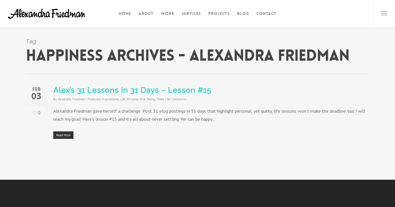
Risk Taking (148, 99)
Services (191, 13)
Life (123, 99)
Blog (243, 13)
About (146, 13)
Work (167, 13)
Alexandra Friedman (72, 99)
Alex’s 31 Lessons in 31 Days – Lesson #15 (132, 90)
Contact (266, 13)
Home (125, 13)
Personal (133, 99)
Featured (94, 99)
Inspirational (110, 99)
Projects (219, 13)
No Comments (176, 99)
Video (160, 99)
